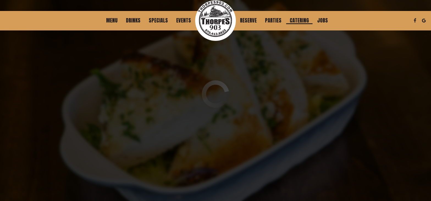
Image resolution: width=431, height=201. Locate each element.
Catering (299, 20)
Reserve (248, 20)
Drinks (133, 20)
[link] (215, 20)
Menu (112, 20)
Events (183, 20)
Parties (273, 20)
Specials (158, 20)
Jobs (322, 20)
